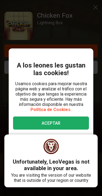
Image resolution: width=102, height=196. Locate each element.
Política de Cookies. (51, 109)
